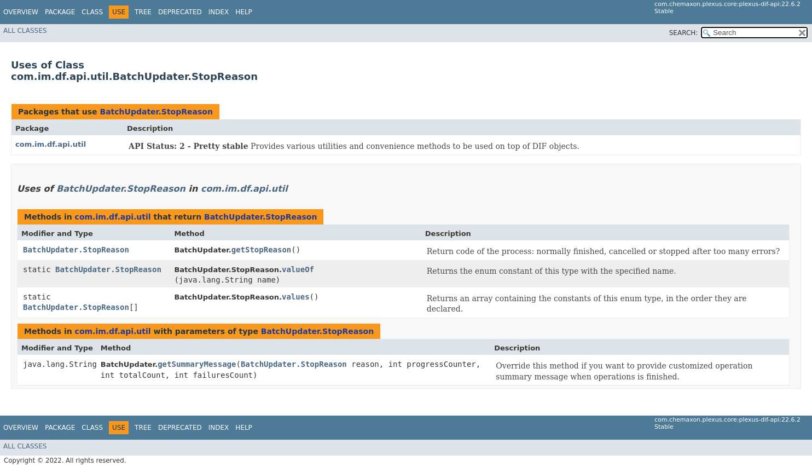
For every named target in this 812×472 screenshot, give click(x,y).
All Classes (25, 30)
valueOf (298, 269)
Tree (143, 12)
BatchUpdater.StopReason (156, 111)
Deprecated (180, 12)
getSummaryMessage (197, 364)
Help (243, 12)
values (296, 296)
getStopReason (261, 249)
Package (60, 12)
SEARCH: (683, 33)
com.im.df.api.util (50, 144)
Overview (20, 12)
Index (218, 12)
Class (92, 12)
